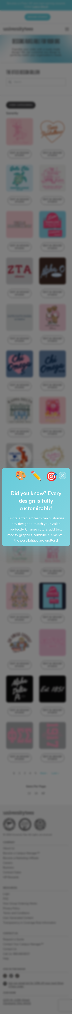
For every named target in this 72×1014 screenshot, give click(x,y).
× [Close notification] (62, 475)
